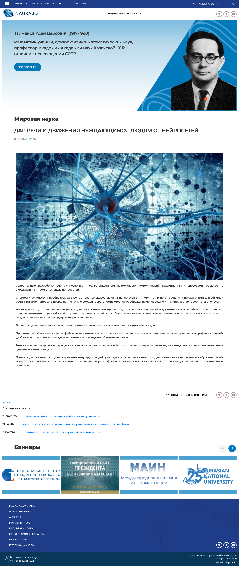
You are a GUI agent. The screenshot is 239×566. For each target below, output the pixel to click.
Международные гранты (26, 534)
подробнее (27, 67)
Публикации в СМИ (22, 545)
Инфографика (19, 539)
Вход (18, 3)
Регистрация (40, 3)
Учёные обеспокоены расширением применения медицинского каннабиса (75, 424)
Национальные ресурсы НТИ (124, 13)
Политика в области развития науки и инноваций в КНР (61, 432)
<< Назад (172, 394)
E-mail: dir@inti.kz (226, 562)
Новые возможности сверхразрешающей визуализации (61, 416)
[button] (7, 4)
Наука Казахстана (22, 505)
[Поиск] (212, 4)
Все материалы (196, 394)
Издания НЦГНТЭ (21, 528)
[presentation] (223, 448)
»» (8, 402)
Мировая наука (20, 522)
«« (3, 402)
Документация (20, 511)
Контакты (79, 3)
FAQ (61, 3)
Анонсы (15, 517)
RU (232, 3)
